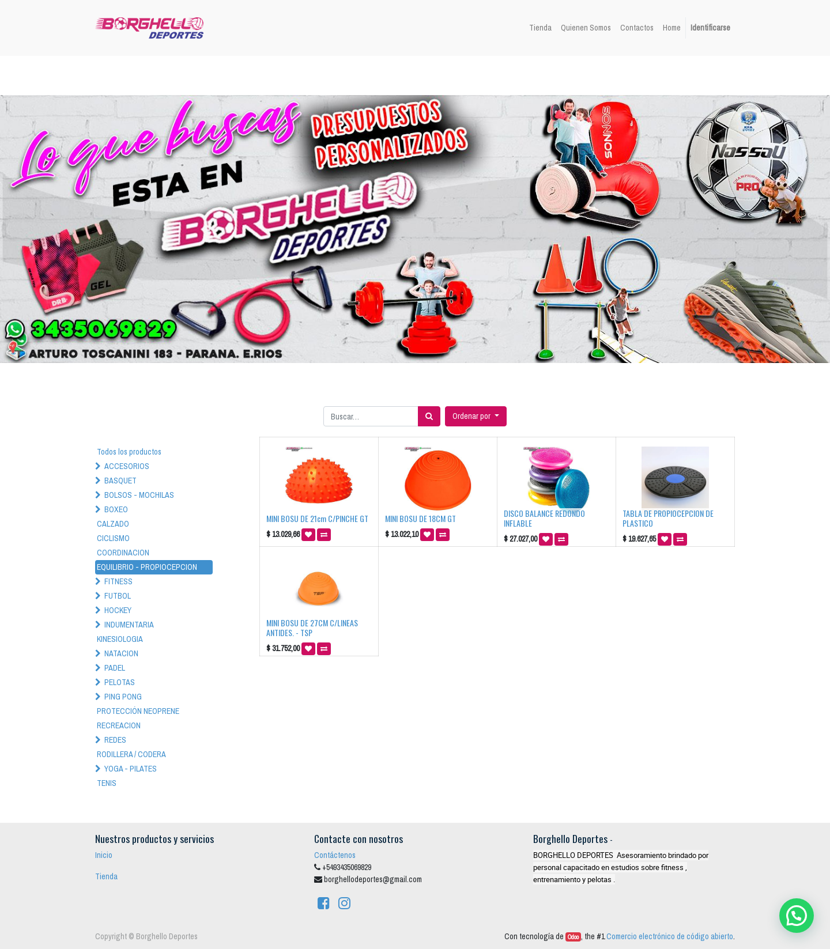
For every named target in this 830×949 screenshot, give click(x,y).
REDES (115, 740)
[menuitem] (540, 28)
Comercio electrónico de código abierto (669, 936)
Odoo (573, 937)
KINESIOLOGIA (120, 639)
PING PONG (123, 696)
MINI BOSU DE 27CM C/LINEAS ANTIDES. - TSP (312, 627)
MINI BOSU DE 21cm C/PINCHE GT (317, 518)
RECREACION (119, 725)
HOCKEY (117, 610)
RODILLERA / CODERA (131, 754)
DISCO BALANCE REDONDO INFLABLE (544, 518)
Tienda (106, 876)
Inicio (103, 855)
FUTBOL (117, 596)
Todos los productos (129, 452)
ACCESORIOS (126, 466)
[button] (476, 416)
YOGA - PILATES (130, 768)
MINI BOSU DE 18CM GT (420, 518)
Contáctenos (335, 855)
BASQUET (120, 480)
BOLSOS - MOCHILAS (139, 495)
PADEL (114, 668)
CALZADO (113, 524)
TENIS (106, 783)
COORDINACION (123, 552)
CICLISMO (113, 538)
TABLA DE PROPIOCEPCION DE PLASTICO (668, 518)
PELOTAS (119, 682)
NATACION (121, 653)
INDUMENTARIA (129, 624)
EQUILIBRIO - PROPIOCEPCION (147, 567)
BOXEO (116, 509)
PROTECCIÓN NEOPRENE (138, 711)
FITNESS (118, 581)
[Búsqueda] (429, 416)
